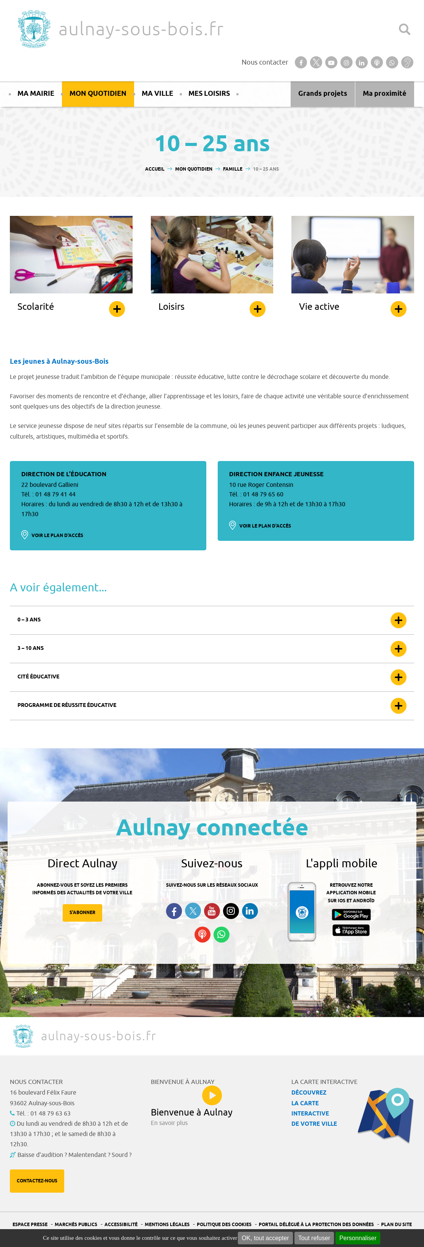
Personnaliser (358, 1238)
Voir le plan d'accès (57, 535)
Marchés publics (76, 1225)
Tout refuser (314, 1238)
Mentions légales (167, 1225)
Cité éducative (38, 677)
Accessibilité (121, 1225)
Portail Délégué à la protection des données (316, 1225)
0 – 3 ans (29, 620)
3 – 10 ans (30, 648)
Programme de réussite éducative (66, 705)
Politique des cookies (224, 1225)
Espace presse (30, 1225)
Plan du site (396, 1225)
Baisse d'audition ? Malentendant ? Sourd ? (74, 1155)
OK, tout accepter (265, 1238)
